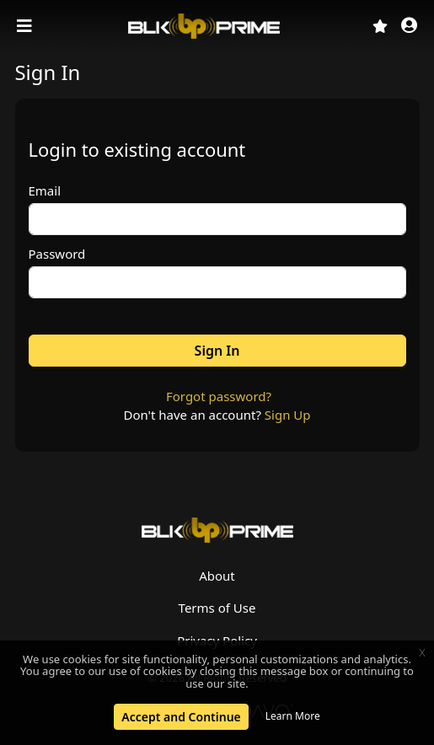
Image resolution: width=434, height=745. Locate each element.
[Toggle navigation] (26, 26)
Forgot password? (218, 396)
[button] (409, 26)
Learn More (292, 716)
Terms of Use (217, 607)
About (217, 575)
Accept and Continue (180, 717)
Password (57, 253)
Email (45, 190)
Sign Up (288, 414)
